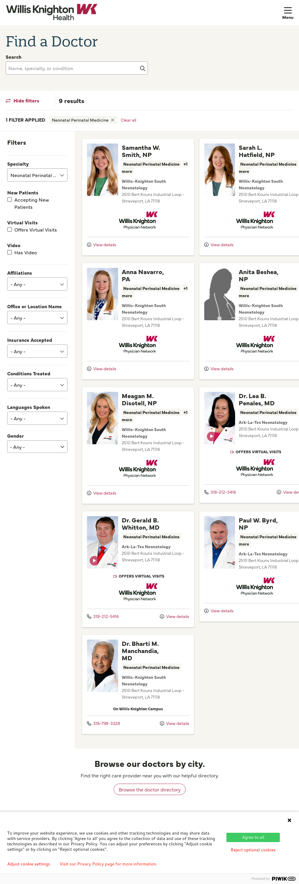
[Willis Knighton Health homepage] (52, 13)
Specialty (18, 163)
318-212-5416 (210, 499)
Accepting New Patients (31, 203)
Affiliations (19, 272)
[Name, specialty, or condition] (77, 68)
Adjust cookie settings (28, 864)
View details (101, 252)
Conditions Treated (28, 373)
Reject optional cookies (253, 850)
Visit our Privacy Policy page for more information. (108, 864)
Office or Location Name (34, 306)
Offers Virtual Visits (35, 229)
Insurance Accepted (29, 339)
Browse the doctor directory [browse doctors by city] (150, 799)
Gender (15, 435)
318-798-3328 (103, 733)
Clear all (128, 120)
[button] (288, 12)
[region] (187, 444)
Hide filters (22, 100)
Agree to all (253, 837)
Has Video (25, 252)
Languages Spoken (28, 407)
